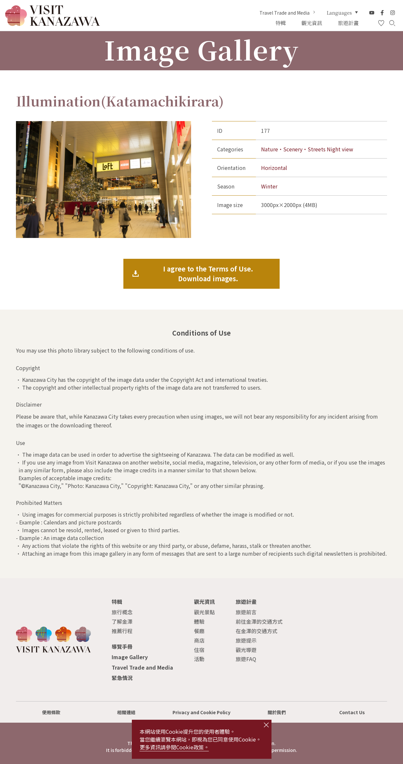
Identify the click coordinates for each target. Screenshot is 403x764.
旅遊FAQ (246, 659)
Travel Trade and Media (287, 12)
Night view (340, 149)
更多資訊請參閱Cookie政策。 (174, 747)
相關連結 (126, 712)
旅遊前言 (246, 612)
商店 (199, 640)
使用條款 (51, 712)
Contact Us (352, 712)
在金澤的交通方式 (256, 631)
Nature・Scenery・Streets (293, 149)
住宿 (199, 650)
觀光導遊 (246, 650)
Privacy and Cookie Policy (201, 712)
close (266, 725)
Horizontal (274, 168)
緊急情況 (122, 678)
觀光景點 (204, 612)
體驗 (199, 621)
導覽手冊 (122, 646)
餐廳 (199, 631)
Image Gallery (130, 657)
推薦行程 (122, 631)
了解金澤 (122, 621)
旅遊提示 (246, 640)
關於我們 (277, 712)
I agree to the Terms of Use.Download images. (208, 273)
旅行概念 (122, 612)
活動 (199, 659)
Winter (269, 186)
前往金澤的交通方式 (259, 621)
